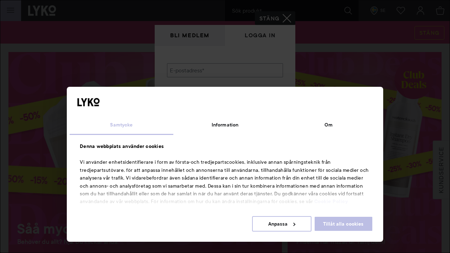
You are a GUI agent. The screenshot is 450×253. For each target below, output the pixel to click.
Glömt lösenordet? (190, 119)
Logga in (260, 35)
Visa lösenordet (264, 106)
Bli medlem (190, 35)
